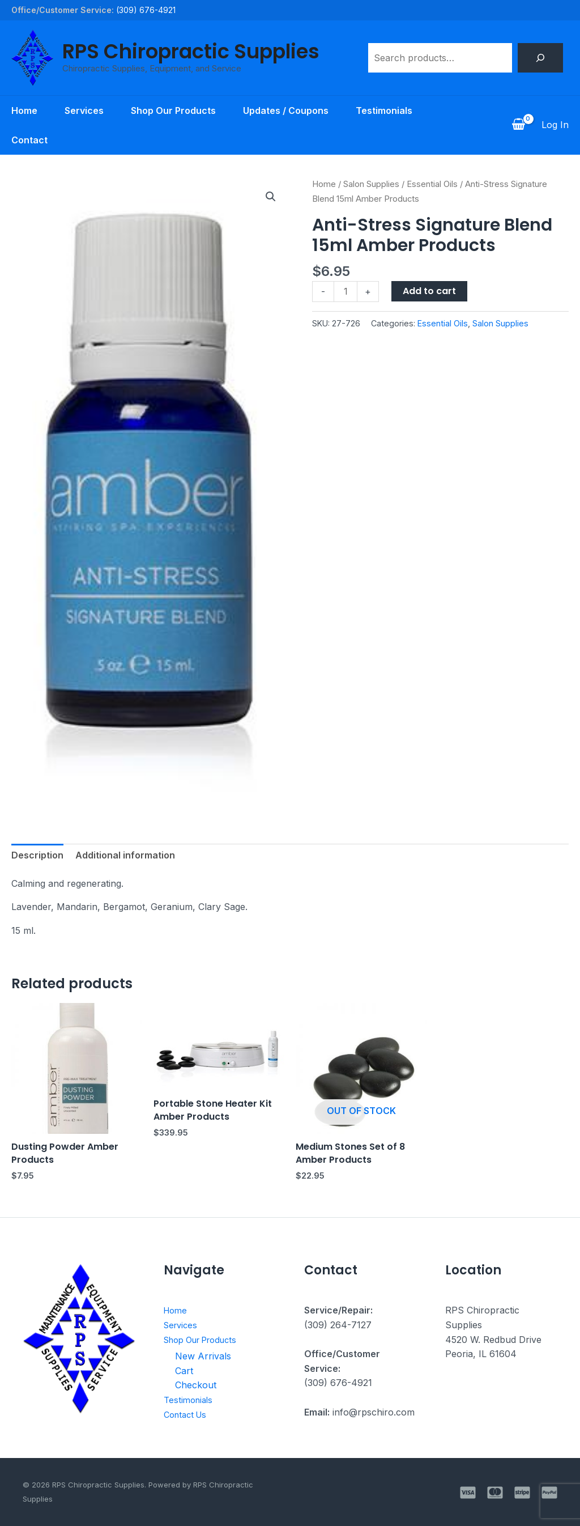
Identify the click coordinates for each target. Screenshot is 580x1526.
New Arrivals (203, 1356)
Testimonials (384, 110)
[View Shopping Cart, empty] (518, 125)
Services (84, 110)
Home (24, 110)
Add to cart (429, 290)
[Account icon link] (555, 125)
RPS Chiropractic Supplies (190, 51)
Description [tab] (37, 855)
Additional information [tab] (125, 855)
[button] (271, 196)
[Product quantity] (345, 291)
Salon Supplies (371, 184)
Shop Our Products (173, 110)
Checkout (195, 1385)
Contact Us (188, 1414)
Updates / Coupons (286, 110)
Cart (184, 1370)
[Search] (540, 58)
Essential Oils (432, 184)
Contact (29, 140)
